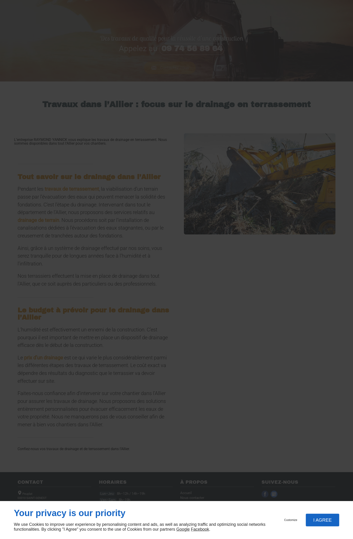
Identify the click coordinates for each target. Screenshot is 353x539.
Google (183, 529)
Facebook (200, 529)
